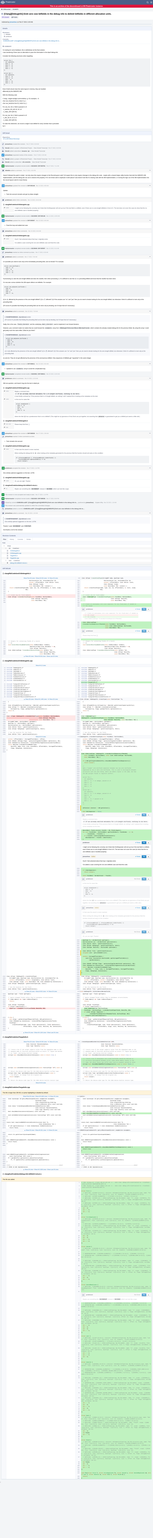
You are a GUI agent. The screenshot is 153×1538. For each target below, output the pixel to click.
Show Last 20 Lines (52, 656)
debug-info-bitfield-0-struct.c (18, 563)
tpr (29, 151)
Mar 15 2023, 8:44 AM (34, 231)
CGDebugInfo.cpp (15, 553)
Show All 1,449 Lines (41, 699)
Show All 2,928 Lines (40, 1169)
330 (6, 427)
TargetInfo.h (14, 555)
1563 (6, 399)
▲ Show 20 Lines (29, 656)
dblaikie (8, 34)
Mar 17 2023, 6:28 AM (41, 252)
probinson (9, 36)
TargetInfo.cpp (14, 558)
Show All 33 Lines (41, 1083)
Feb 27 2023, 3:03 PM (29, 170)
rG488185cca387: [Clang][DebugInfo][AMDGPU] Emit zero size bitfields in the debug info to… (31, 41)
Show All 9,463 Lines (41, 1096)
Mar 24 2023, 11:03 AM (31, 378)
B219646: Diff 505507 (38, 248)
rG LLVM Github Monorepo (11, 139)
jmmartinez (13, 22)
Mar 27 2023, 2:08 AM (42, 433)
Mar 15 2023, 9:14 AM (52, 248)
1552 (6, 391)
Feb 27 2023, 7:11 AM (52, 166)
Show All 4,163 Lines (40, 1032)
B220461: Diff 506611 (38, 374)
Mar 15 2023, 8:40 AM (42, 220)
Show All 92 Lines (41, 991)
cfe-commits (26, 162)
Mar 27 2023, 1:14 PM (33, 468)
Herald (7, 148)
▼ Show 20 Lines (53, 578)
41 (5, 488)
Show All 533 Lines (40, 656)
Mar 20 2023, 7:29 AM (31, 311)
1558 (6, 208)
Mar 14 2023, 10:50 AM (53, 216)
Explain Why (99, 502)
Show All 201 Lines (40, 1130)
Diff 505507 (31, 220)
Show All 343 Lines (41, 1041)
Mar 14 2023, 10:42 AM (34, 200)
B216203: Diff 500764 (38, 166)
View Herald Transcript (40, 148)
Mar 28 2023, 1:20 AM (31, 513)
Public (15, 17)
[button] (151, 2)
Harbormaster (9, 166)
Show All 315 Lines (41, 578)
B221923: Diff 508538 (38, 498)
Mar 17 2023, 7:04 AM (31, 257)
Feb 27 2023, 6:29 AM (32, 144)
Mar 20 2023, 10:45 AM (53, 374)
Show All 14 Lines (41, 736)
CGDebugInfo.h (15, 551)
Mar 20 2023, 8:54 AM (42, 364)
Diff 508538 (31, 433)
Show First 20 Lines (29, 578)
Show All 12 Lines (41, 665)
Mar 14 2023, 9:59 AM (42, 185)
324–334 (7, 424)
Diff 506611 (31, 364)
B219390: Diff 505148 (38, 216)
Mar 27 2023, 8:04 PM (52, 498)
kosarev (24, 151)
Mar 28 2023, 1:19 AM (110, 502)
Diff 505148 (31, 185)
